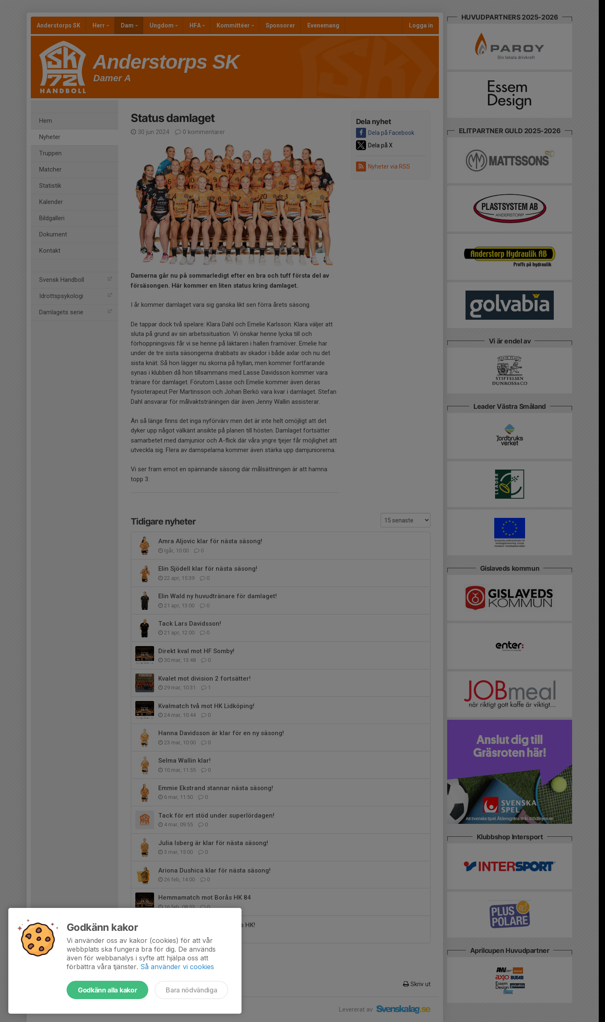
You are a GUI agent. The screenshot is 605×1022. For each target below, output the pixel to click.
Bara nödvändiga (191, 990)
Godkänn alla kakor (107, 990)
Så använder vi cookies (177, 966)
